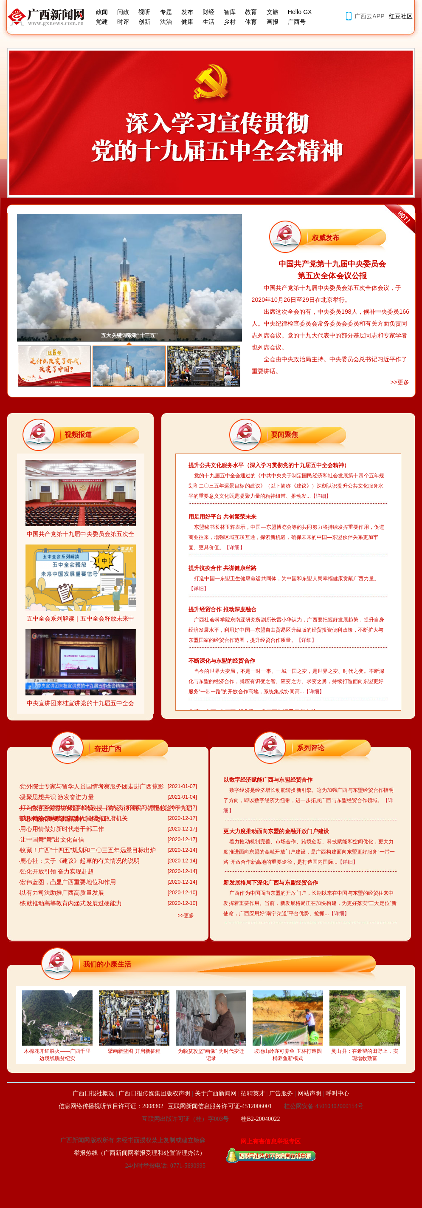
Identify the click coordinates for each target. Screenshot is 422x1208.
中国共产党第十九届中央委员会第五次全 (80, 531)
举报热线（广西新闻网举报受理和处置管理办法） (139, 1153)
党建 (102, 21)
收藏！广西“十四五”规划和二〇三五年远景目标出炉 (88, 850)
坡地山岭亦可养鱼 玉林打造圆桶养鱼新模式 (288, 1052)
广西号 (297, 21)
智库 (230, 12)
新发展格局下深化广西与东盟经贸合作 (270, 882)
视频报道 (78, 434)
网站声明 (309, 1093)
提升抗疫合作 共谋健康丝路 (222, 568)
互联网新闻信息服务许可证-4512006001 (220, 1106)
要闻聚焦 (284, 434)
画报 (273, 21)
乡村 (230, 21)
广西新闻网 (48, 17)
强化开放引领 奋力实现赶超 (56, 871)
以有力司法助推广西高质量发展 (62, 892)
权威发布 (325, 237)
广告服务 (281, 1093)
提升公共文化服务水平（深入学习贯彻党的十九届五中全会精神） (269, 465)
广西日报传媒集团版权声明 (154, 1093)
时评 (123, 21)
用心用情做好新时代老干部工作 (62, 828)
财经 (208, 12)
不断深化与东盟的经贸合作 (221, 661)
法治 (166, 21)
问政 (123, 12)
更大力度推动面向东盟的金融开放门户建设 (276, 831)
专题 (166, 12)
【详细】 (321, 496)
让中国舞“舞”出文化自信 (52, 839)
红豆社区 (401, 16)
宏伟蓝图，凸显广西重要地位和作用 (68, 882)
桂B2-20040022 (260, 1119)
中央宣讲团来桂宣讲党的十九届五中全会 (80, 700)
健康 (187, 21)
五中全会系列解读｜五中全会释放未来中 (80, 616)
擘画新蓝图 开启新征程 (134, 1048)
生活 (208, 21)
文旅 (273, 12)
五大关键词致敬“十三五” (129, 335)
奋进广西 (107, 748)
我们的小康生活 (107, 964)
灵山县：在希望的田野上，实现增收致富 (364, 1052)
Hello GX (300, 12)
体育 (251, 21)
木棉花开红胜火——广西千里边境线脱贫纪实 (57, 1052)
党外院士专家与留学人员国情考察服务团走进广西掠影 (91, 786)
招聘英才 (252, 1093)
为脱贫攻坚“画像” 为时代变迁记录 (211, 1052)
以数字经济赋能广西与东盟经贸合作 (267, 780)
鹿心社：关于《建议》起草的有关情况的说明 (80, 860)
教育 (251, 12)
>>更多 (400, 382)
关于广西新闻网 (216, 1093)
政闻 (102, 12)
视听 (144, 12)
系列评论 (310, 747)
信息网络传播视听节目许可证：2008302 (111, 1106)
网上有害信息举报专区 (271, 1141)
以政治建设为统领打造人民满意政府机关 (74, 818)
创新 (144, 21)
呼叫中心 (337, 1093)
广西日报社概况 (94, 1093)
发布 (187, 12)
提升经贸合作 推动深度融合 (222, 609)
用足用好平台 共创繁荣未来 (222, 516)
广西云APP (369, 16)
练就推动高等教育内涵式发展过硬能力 (71, 903)
